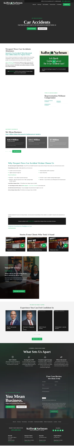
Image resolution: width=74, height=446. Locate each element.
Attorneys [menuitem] (39, 4)
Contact (59, 395)
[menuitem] (5, 424)
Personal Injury (24, 395)
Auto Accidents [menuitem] (45, 4)
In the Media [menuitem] (59, 4)
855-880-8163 (66, 1)
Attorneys (19, 395)
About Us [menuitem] (34, 4)
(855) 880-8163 (16, 403)
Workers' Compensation (48, 395)
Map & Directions (11, 415)
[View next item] (10, 125)
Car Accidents (30, 395)
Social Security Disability (38, 395)
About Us (14, 395)
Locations (55, 395)
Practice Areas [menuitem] (52, 4)
